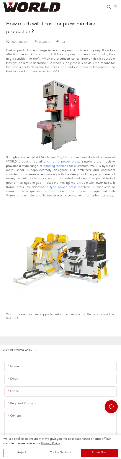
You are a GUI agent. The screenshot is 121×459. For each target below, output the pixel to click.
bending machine (55, 166)
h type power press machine (68, 187)
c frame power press (63, 161)
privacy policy (50, 443)
